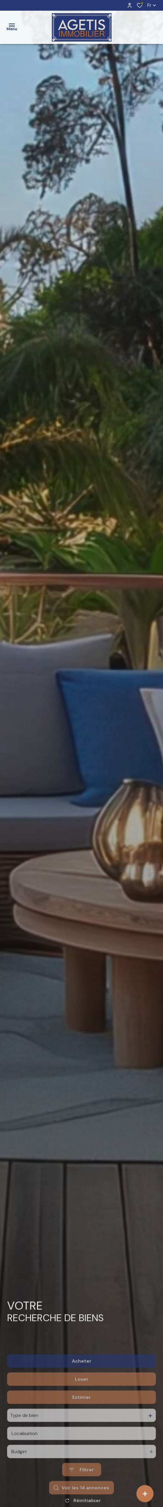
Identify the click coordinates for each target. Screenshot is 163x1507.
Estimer (81, 1423)
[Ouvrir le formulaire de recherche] (81, 1495)
